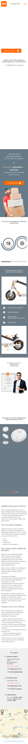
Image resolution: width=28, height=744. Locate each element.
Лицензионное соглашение (15, 735)
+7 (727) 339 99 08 (14, 672)
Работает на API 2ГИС (15, 734)
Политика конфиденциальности (14, 741)
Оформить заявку (11, 51)
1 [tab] (11, 492)
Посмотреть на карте (13, 666)
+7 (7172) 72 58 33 (14, 689)
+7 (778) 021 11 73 (15, 4)
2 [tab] (17, 492)
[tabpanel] (14, 454)
